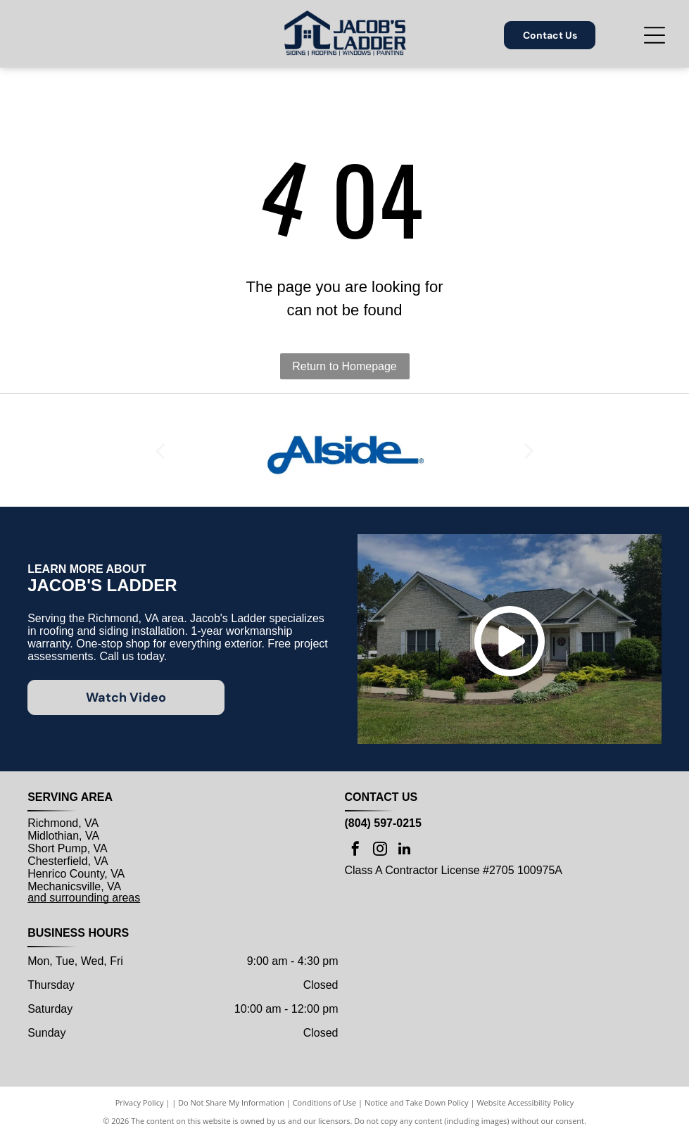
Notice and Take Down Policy (417, 1102)
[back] (159, 450)
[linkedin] (404, 850)
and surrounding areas (83, 898)
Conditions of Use (325, 1102)
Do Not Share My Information (231, 1102)
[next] (529, 450)
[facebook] (355, 850)
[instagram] (380, 850)
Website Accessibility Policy (525, 1102)
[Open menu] (654, 35)
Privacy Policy (139, 1102)
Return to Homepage (344, 366)
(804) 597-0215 (383, 823)
